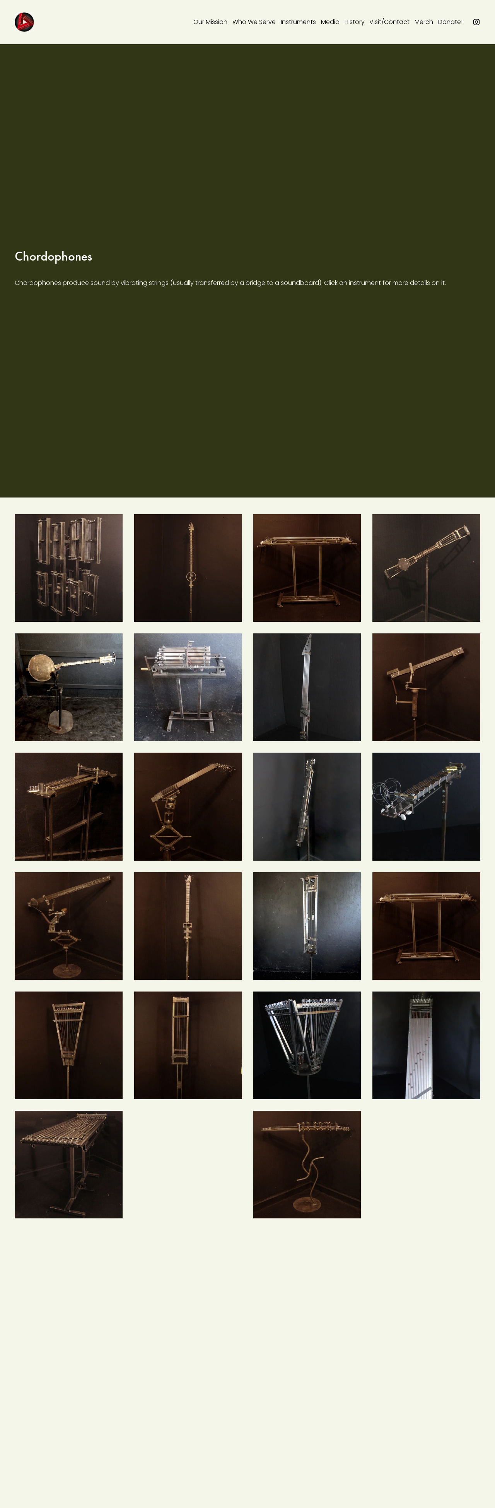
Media (330, 21)
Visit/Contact (389, 21)
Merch (424, 21)
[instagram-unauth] (476, 22)
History (355, 21)
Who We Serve (254, 21)
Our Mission (210, 21)
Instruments (298, 21)
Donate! (450, 21)
